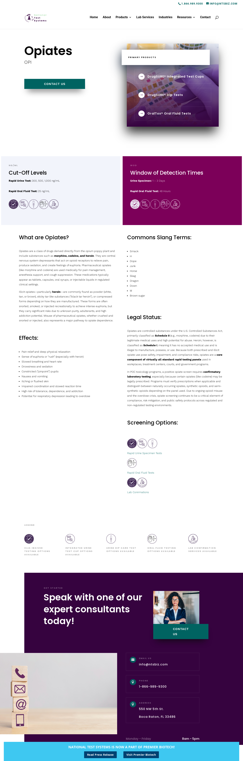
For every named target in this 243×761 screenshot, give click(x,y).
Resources (184, 17)
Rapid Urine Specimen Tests (144, 453)
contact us (54, 84)
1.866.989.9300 (192, 3)
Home (94, 17)
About (107, 17)
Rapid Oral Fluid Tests (140, 472)
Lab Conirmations (138, 492)
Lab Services (145, 17)
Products (122, 17)
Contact (205, 17)
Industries (165, 17)
